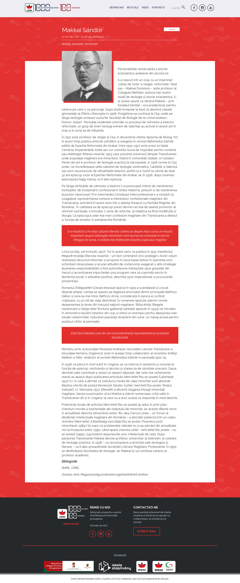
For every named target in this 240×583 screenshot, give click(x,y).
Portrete (158, 7)
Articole (133, 7)
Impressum (71, 523)
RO (178, 8)
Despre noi (117, 7)
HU (173, 8)
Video (145, 7)
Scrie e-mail (146, 531)
